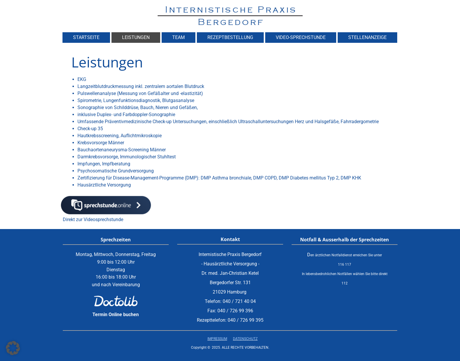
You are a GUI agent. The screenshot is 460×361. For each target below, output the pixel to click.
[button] (13, 348)
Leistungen (136, 37)
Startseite (86, 37)
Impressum (217, 339)
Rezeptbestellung (230, 37)
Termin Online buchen (115, 314)
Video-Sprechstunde (301, 37)
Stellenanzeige (367, 37)
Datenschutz (245, 339)
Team (178, 37)
